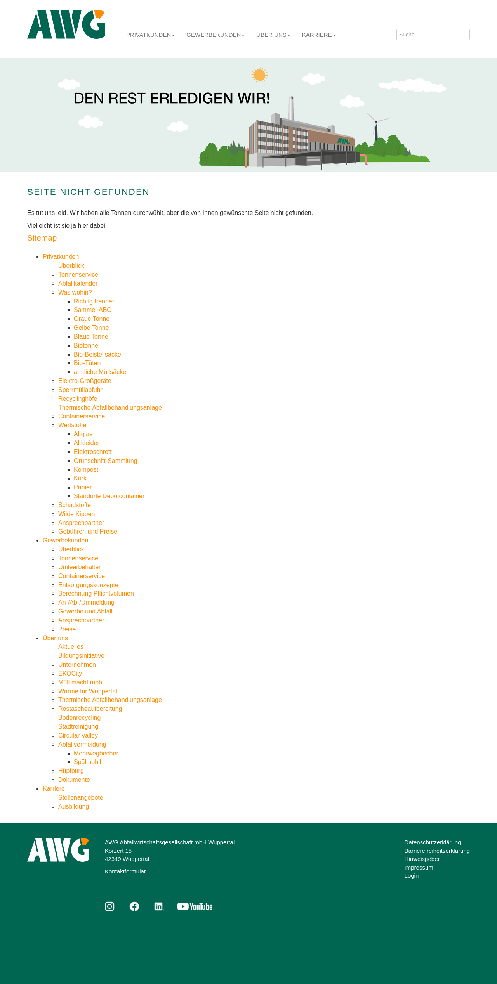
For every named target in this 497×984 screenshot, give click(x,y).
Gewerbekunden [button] (215, 34)
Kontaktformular (125, 871)
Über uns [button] (273, 34)
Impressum (419, 867)
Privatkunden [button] (150, 34)
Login (412, 875)
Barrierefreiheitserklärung (437, 850)
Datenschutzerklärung (433, 842)
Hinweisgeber (422, 859)
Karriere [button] (319, 34)
